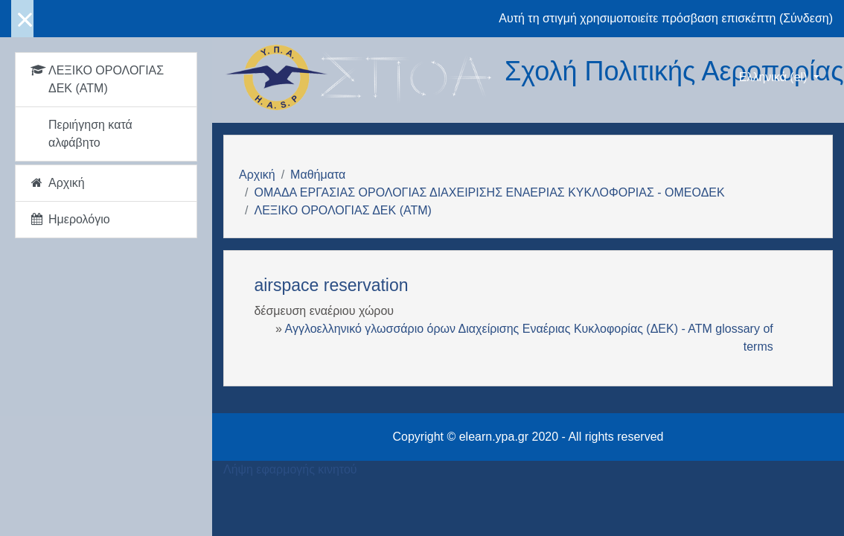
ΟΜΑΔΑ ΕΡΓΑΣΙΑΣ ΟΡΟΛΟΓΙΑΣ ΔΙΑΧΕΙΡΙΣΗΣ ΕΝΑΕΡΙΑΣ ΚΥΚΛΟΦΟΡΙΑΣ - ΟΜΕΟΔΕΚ (489, 192)
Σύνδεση (805, 18)
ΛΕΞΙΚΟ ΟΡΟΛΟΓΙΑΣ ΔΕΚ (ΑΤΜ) (342, 210)
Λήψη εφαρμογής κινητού (290, 469)
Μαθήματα (317, 174)
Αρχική (257, 174)
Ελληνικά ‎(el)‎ (775, 77)
